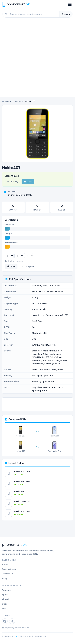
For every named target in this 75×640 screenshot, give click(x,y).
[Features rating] (9, 255)
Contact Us (7, 573)
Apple (5, 594)
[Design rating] (18, 255)
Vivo (4, 608)
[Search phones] (33, 14)
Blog (4, 578)
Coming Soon (9, 569)
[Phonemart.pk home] (16, 4)
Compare (27, 266)
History (12, 181)
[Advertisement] (37, 58)
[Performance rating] (28, 255)
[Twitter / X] (12, 621)
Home (5, 564)
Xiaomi (5, 599)
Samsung (6, 590)
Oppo (5, 604)
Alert (28, 181)
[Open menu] (69, 4)
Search (66, 14)
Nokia (18, 101)
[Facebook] (5, 621)
